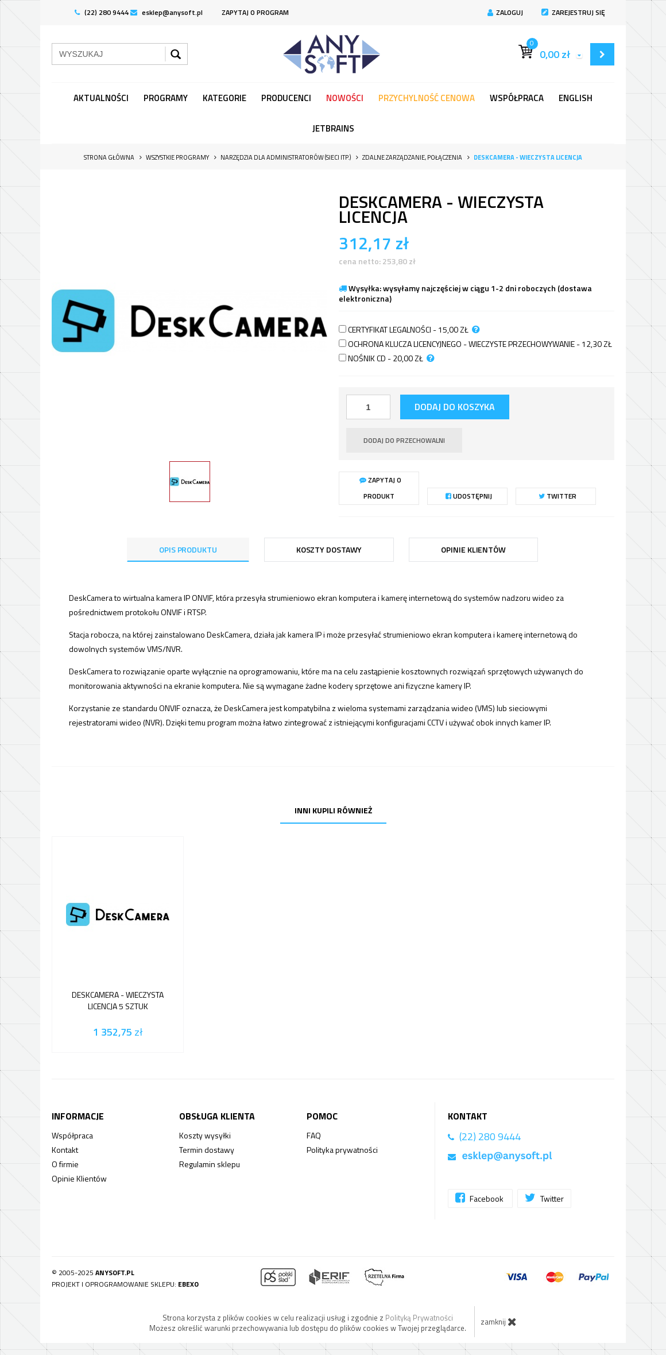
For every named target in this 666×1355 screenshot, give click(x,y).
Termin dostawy (206, 1150)
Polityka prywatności (342, 1150)
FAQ (314, 1135)
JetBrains (333, 128)
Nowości (344, 98)
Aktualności (101, 98)
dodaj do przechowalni (404, 440)
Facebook (480, 1198)
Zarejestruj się (573, 12)
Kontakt (65, 1150)
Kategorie (224, 98)
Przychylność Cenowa (426, 98)
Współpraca (517, 98)
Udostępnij (469, 496)
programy (166, 98)
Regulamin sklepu (209, 1164)
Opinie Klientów (79, 1178)
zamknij (499, 1321)
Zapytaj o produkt (380, 487)
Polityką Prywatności (419, 1317)
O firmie (65, 1164)
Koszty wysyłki (205, 1135)
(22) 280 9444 (102, 12)
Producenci (286, 98)
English (576, 98)
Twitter (557, 496)
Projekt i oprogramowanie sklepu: (125, 1284)
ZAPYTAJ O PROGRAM (255, 12)
